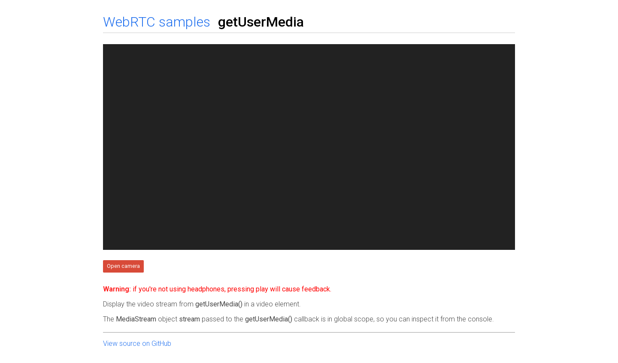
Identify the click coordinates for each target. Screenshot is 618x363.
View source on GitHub (137, 343)
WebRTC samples (156, 22)
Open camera (123, 266)
